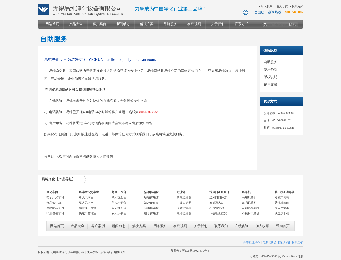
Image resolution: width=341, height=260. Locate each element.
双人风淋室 (86, 202)
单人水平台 (119, 202)
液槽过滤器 (184, 213)
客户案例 (99, 24)
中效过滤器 (184, 202)
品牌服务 (170, 24)
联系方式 (297, 6)
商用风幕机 (249, 197)
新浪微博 (76, 156)
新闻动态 (123, 24)
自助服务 (270, 62)
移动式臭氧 (282, 197)
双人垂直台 (119, 208)
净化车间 (52, 192)
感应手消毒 (282, 208)
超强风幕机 (249, 202)
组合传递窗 (151, 213)
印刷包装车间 (55, 213)
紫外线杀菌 (282, 202)
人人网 (101, 156)
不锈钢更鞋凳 (218, 213)
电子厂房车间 (55, 197)
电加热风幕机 (250, 208)
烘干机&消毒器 (284, 192)
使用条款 (270, 69)
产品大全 (76, 24)
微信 (109, 156)
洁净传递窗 (151, 192)
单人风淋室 (86, 197)
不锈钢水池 (216, 208)
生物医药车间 (55, 208)
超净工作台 (119, 192)
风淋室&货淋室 (89, 192)
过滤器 (181, 192)
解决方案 (147, 24)
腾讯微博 (89, 156)
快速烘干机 (282, 213)
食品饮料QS (54, 202)
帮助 (265, 242)
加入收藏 (266, 6)
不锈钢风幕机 (250, 213)
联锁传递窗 (151, 197)
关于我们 (218, 24)
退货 (273, 242)
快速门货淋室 (87, 213)
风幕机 (246, 192)
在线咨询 (242, 226)
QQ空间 (63, 156)
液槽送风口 (216, 202)
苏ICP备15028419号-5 (195, 250)
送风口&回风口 (219, 192)
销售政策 (270, 84)
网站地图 (284, 242)
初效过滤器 (184, 197)
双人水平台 (119, 213)
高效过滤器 (184, 208)
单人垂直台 (119, 197)
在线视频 (194, 24)
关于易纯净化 (251, 242)
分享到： (50, 156)
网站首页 (52, 24)
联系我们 (221, 226)
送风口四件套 (218, 197)
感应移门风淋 (87, 208)
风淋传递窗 (151, 208)
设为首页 (282, 6)
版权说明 (270, 77)
